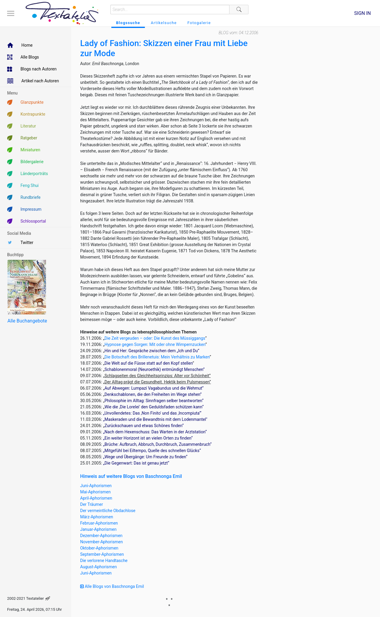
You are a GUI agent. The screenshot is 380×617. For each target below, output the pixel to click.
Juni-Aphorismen (96, 485)
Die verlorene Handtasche (104, 560)
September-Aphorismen (102, 554)
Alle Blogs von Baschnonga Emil (112, 586)
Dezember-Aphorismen (101, 535)
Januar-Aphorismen (98, 529)
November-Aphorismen (101, 541)
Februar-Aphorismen (99, 523)
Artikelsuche (164, 23)
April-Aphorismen (96, 498)
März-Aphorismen (96, 516)
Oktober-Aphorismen (99, 548)
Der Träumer (91, 504)
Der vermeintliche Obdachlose (107, 510)
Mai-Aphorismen (95, 491)
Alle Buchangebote (27, 321)
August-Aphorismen (98, 566)
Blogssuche (128, 23)
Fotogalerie (199, 23)
